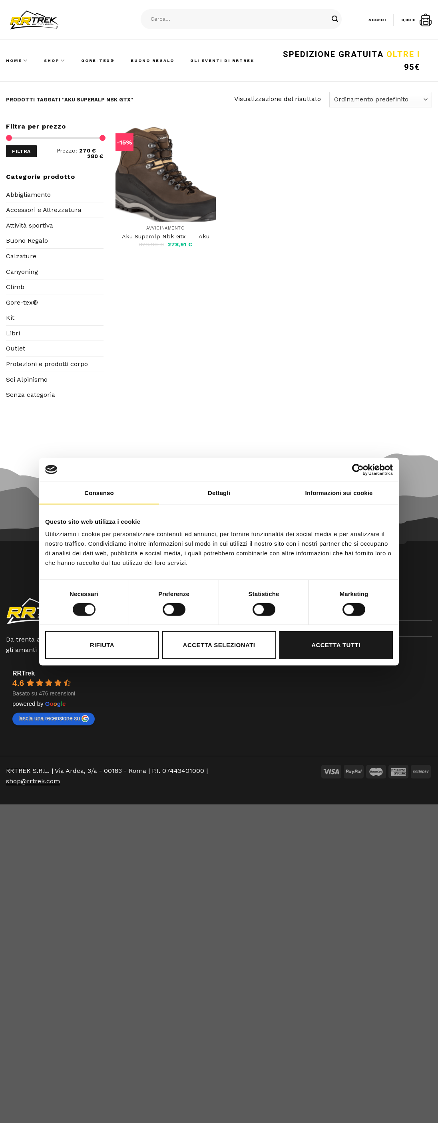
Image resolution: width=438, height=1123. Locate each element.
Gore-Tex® (98, 60)
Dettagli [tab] (219, 492)
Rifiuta (102, 645)
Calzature (21, 256)
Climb (15, 287)
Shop (54, 60)
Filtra (21, 151)
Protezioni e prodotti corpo (47, 364)
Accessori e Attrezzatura (44, 210)
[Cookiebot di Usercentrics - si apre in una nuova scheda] (358, 469)
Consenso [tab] (98, 492)
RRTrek (23, 673)
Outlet (15, 348)
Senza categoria (30, 394)
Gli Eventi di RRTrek (222, 60)
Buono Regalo (152, 60)
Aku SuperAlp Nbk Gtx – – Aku (165, 236)
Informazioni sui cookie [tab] (339, 492)
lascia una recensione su (53, 718)
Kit (10, 317)
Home (17, 60)
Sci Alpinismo (27, 379)
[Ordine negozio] (380, 99)
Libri (13, 333)
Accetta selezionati (219, 645)
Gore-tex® (22, 302)
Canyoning (22, 271)
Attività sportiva (29, 225)
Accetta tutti (335, 645)
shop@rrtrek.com (33, 781)
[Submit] (335, 19)
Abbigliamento (28, 194)
